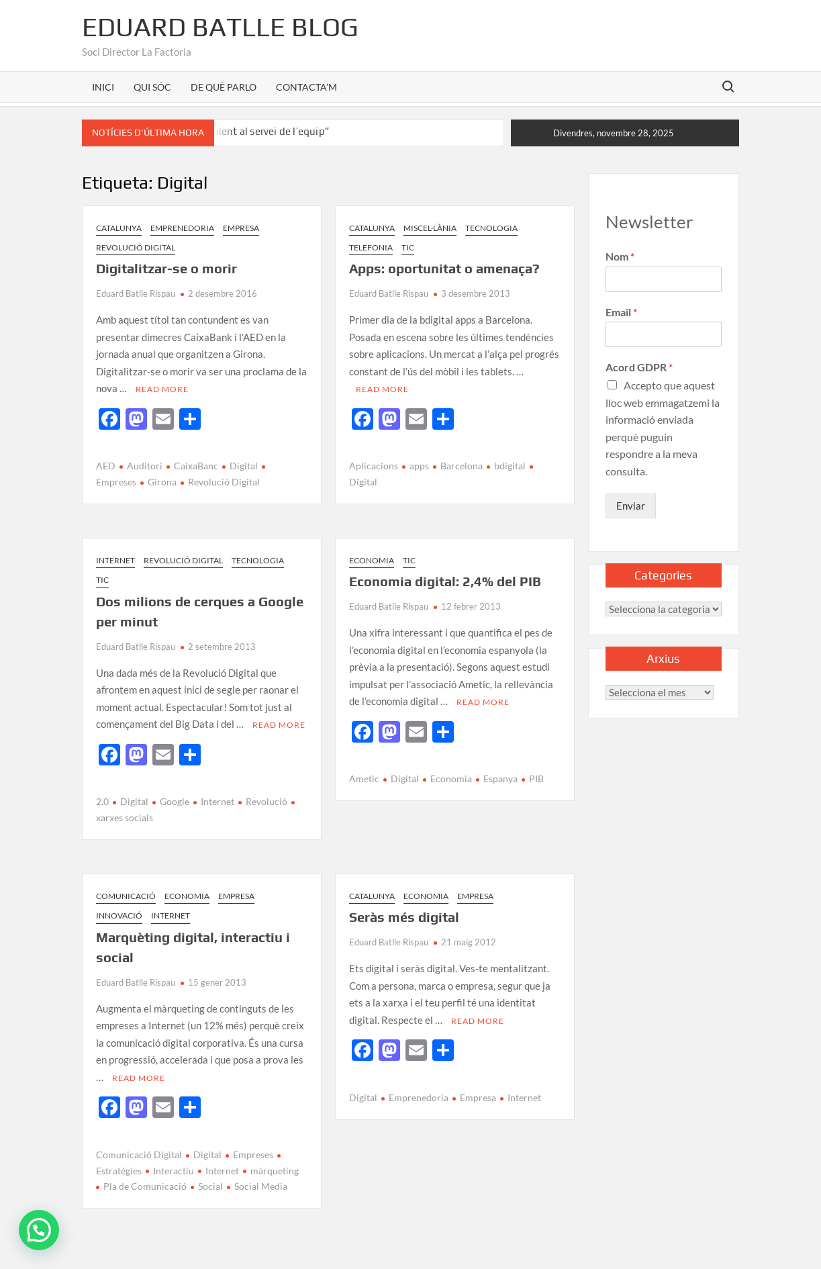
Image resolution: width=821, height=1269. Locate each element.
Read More (162, 389)
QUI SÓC (152, 87)
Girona (162, 481)
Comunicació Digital (139, 1154)
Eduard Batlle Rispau (135, 293)
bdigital (510, 465)
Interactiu (173, 1170)
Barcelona (461, 465)
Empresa (241, 228)
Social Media (260, 1186)
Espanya (500, 778)
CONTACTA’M (306, 87)
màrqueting (274, 1170)
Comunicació (126, 896)
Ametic (364, 778)
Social (210, 1186)
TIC (407, 247)
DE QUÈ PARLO (223, 87)
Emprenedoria (182, 228)
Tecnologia (491, 228)
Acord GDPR (639, 367)
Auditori (144, 465)
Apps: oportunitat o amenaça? (444, 268)
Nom (620, 256)
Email (621, 312)
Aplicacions (373, 465)
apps (419, 465)
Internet (115, 560)
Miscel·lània (429, 228)
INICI (103, 87)
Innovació (119, 915)
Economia (371, 560)
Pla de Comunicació (145, 1186)
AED (105, 465)
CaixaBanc (196, 465)
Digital (244, 465)
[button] (39, 1230)
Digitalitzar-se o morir (166, 268)
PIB (536, 778)
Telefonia (371, 247)
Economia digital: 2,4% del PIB (445, 581)
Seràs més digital (404, 917)
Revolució (266, 801)
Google (174, 801)
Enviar (630, 506)
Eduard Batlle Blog (220, 26)
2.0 (102, 801)
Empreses (253, 1154)
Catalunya (119, 228)
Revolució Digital (135, 247)
